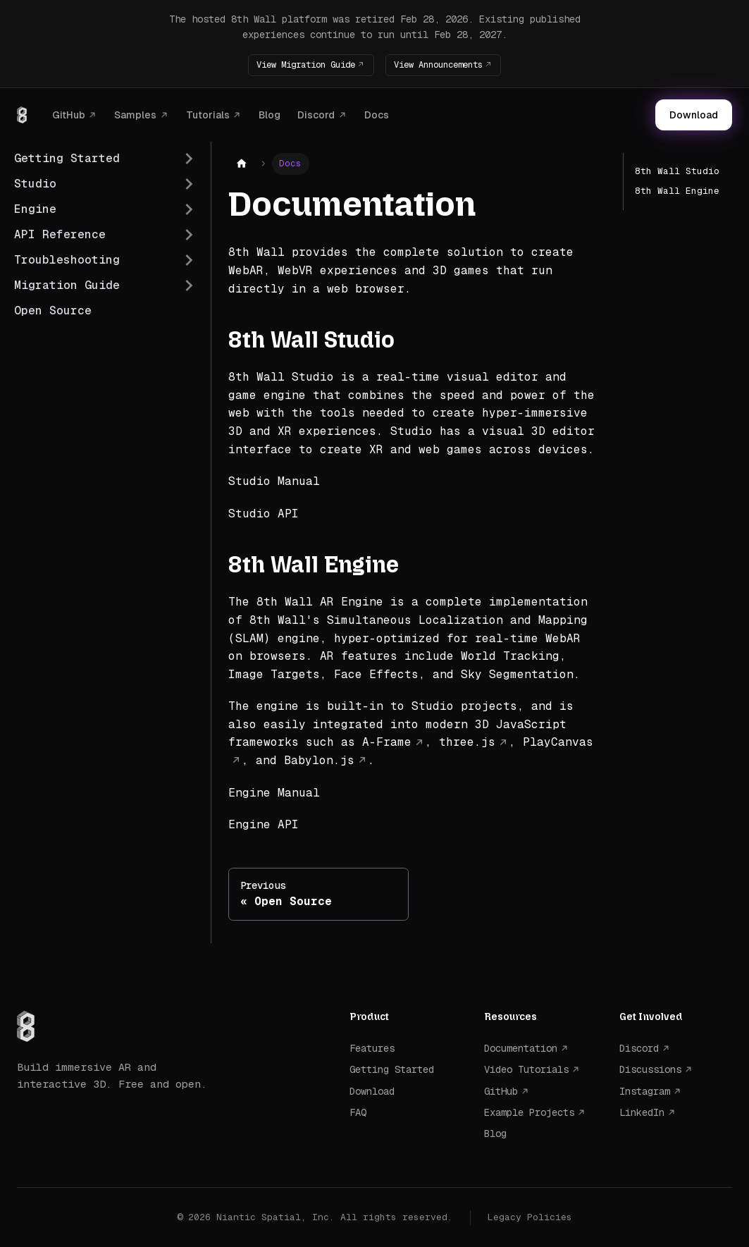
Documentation (520, 1048)
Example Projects (529, 1112)
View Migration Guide (298, 64)
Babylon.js (319, 760)
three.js (467, 742)
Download (693, 115)
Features (372, 1048)
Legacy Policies (530, 1216)
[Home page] (241, 164)
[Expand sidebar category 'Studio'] (188, 184)
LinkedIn (641, 1112)
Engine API (263, 824)
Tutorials (208, 114)
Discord (316, 114)
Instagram (644, 1090)
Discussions (650, 1069)
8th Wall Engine (677, 191)
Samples (135, 114)
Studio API (263, 512)
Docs (376, 114)
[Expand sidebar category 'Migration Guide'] (188, 285)
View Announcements (446, 64)
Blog (269, 114)
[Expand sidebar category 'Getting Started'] (188, 158)
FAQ (357, 1112)
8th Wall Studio (677, 171)
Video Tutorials (526, 1069)
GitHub (68, 114)
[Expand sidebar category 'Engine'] (188, 209)
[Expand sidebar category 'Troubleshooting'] (188, 260)
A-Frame (386, 742)
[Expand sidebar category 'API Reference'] (188, 234)
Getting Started (391, 1069)
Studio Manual (274, 481)
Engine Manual (274, 792)
